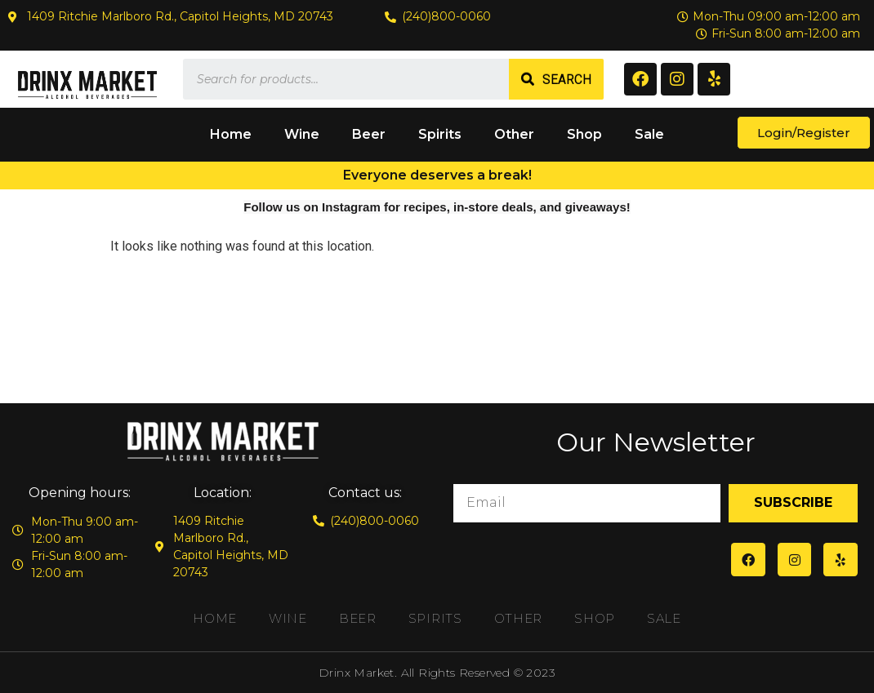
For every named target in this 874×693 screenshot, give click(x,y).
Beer (369, 134)
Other (514, 134)
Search (566, 79)
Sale (649, 134)
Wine (301, 134)
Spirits (440, 134)
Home (231, 134)
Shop (584, 134)
